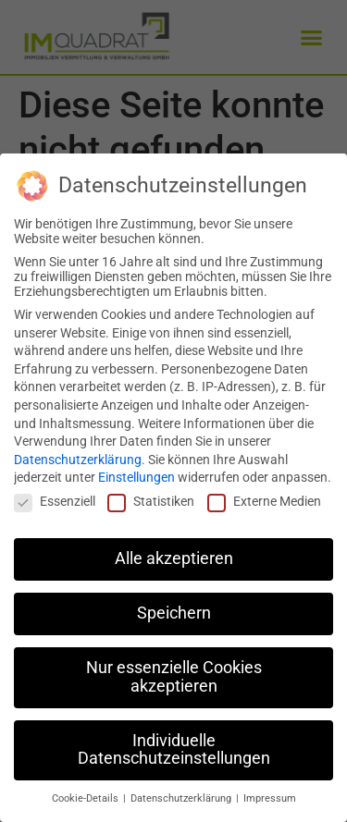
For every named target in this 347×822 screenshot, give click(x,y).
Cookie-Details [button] (86, 798)
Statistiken (150, 501)
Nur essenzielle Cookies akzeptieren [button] (174, 676)
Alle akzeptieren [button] (174, 558)
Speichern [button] (174, 613)
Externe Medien (264, 501)
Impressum (269, 798)
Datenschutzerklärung (78, 459)
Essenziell (54, 501)
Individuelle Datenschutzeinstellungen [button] (174, 749)
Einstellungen (136, 477)
